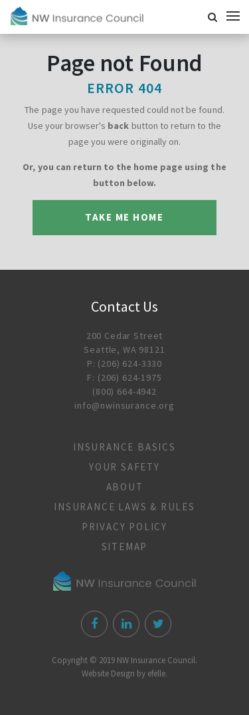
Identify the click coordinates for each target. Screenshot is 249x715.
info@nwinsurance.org (124, 405)
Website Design (108, 673)
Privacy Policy (124, 526)
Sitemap (125, 546)
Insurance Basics (124, 447)
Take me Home (124, 217)
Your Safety (124, 466)
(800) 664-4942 (124, 391)
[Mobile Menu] (235, 16)
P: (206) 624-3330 (124, 363)
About (124, 486)
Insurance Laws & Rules (124, 506)
